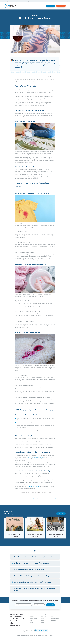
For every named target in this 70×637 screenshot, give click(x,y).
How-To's (14, 535)
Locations (32, 614)
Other (12, 623)
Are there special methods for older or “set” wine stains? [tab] (33, 582)
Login (52, 616)
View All (61, 516)
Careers (42, 618)
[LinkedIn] (43, 630)
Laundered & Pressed (17, 619)
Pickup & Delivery (15, 625)
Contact (52, 614)
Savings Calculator (34, 618)
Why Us (31, 620)
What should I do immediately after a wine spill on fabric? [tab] (33, 557)
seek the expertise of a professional (35, 459)
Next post (57, 501)
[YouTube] (46, 630)
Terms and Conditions (55, 618)
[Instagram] (39, 630)
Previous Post (13, 501)
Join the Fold (50, 604)
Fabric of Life (61, 1)
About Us (32, 622)
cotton (20, 229)
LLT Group (51, 635)
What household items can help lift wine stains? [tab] (29, 569)
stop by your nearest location (33, 489)
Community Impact (44, 616)
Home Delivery (30, 5)
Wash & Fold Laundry (17, 617)
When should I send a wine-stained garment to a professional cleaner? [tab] (34, 589)
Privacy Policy (21, 1)
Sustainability (43, 614)
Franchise (42, 622)
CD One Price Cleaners (30, 477)
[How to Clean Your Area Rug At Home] (56, 530)
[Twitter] (41, 630)
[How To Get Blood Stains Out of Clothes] (14, 530)
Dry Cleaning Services (17, 614)
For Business (43, 620)
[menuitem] (23, 5)
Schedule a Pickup (61, 6)
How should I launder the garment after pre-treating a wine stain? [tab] (36, 576)
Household (13, 621)
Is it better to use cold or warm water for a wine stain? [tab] (32, 563)
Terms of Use (14, 1)
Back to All (35, 501)
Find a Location (50, 6)
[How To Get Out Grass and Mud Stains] (35, 530)
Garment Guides (56, 535)
